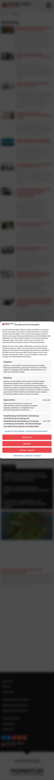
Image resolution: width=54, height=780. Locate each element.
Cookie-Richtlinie (18, 455)
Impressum (37, 455)
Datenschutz (29, 455)
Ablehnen (27, 444)
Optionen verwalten (27, 450)
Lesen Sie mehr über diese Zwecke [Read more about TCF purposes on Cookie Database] (36, 431)
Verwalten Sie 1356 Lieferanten (14, 431)
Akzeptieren (27, 437)
